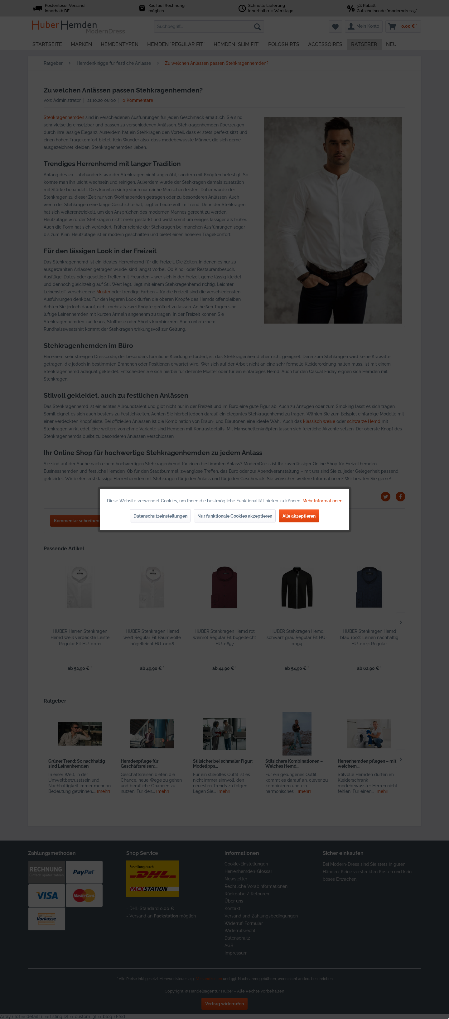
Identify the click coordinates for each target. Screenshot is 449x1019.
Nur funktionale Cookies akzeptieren (234, 516)
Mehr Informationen (322, 500)
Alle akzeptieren (299, 516)
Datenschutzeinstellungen (160, 516)
